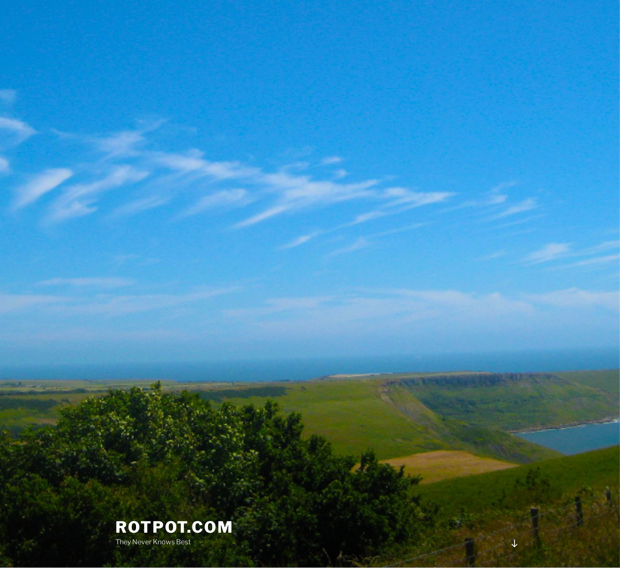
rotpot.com (174, 527)
